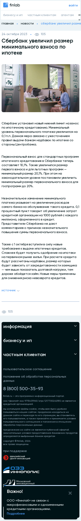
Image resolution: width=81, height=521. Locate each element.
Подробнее (16, 513)
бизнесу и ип (13, 15)
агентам (67, 15)
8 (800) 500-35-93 (23, 388)
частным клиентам (41, 15)
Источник (11, 290)
